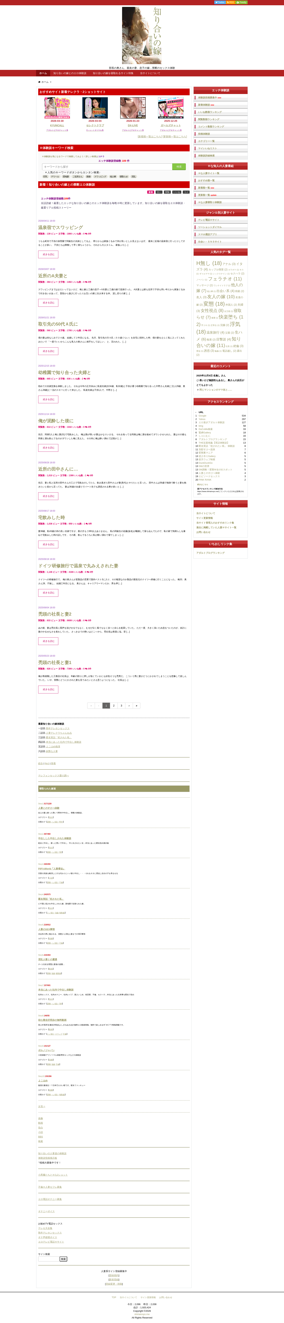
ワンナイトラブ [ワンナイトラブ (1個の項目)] (222, 285)
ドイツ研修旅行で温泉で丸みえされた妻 (78, 565)
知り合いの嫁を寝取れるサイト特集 (113, 73)
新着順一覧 (206, 188)
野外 (61, 822)
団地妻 (66, 176)
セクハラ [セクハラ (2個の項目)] (237, 273)
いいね (177, 192)
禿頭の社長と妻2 (54, 614)
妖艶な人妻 (52, 751)
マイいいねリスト (207, 148)
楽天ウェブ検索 (207, 459)
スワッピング (100, 176)
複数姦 (62, 913)
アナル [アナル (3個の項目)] (229, 264)
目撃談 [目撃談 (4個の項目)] (223, 339)
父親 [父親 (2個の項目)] (229, 332)
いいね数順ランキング (210, 112)
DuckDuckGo (206, 463)
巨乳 (45, 176)
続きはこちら (202, 484)
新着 (151, 192)
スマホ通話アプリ (207, 234)
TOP (114, 1297)
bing (201, 425)
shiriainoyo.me (142, 1314)
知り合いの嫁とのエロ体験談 (69, 73)
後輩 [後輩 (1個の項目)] (214, 318)
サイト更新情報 (204, 518)
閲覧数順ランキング (208, 119)
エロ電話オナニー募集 (50, 1199)
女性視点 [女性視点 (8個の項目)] (212, 310)
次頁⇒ (41, 1106)
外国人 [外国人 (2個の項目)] (231, 304)
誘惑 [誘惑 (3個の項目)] (209, 350)
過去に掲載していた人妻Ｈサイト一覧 (216, 527)
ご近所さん (78, 176)
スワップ (58, 1034)
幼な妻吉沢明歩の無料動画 (52, 1020)
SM (60, 852)
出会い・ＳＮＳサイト (210, 241)
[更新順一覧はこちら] (175, 136)
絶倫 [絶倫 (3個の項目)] (238, 346)
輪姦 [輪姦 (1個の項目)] (218, 351)
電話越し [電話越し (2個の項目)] (229, 350)
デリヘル (55, 176)
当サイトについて (150, 73)
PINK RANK (205, 479)
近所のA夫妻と (53, 275)
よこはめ (43, 1080)
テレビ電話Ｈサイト (208, 220)
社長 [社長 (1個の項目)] (229, 346)
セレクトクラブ (95, 125)
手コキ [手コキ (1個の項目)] (205, 325)
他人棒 (113, 176)
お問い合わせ (203, 532)
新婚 (88, 176)
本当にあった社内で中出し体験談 (63, 742)
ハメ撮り (55, 822)
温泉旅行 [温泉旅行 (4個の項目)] (215, 332)
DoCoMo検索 (206, 429)
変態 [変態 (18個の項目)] (214, 304)
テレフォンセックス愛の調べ (53, 775)
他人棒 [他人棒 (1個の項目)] (211, 291)
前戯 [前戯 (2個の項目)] (239, 291)
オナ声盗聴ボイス (47, 1237)
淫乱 (133, 176)
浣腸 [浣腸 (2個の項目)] (224, 325)
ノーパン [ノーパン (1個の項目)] (201, 280)
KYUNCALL (57, 125)
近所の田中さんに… (58, 469)
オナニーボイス (46, 1211)
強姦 (57, 913)
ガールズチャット (171, 125)
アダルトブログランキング (213, 439)
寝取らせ (124, 176)
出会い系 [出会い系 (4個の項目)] (225, 291)
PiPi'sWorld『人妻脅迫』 (51, 868)
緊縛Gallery (205, 432)
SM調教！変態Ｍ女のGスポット (215, 469)
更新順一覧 (207, 195)
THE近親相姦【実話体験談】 (214, 442)
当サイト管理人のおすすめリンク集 (215, 522)
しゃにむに (204, 435)
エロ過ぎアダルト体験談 (212, 422)
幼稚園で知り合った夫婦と (64, 372)
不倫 (61, 882)
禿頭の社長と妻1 (54, 662)
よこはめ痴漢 (53, 746)
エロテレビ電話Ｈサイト (51, 1241)
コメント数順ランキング (211, 126)
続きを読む (49, 254)
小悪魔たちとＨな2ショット (53, 1174)
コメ (186, 192)
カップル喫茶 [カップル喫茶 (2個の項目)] (217, 269)
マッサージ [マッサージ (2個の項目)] (204, 285)
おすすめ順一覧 (206, 180)
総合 (40, 763)
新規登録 (114, 1279)
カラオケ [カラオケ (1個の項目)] (233, 270)
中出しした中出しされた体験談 (54, 838)
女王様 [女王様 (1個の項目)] (228, 311)
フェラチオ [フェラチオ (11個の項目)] (225, 278)
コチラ (101, 156)
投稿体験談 (204, 134)
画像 (51, 939)
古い (159, 192)
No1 (47, 763)
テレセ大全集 (45, 1228)
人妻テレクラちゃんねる (59, 733)
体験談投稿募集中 (209, 97)
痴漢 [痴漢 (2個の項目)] (211, 339)
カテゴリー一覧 (206, 141)
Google (202, 415)
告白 (51, 817)
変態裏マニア (206, 452)
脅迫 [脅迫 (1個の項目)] (199, 351)
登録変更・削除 (114, 1284)
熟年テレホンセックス (58, 728)
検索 (179, 166)
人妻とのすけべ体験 (48, 808)
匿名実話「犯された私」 (59, 737)
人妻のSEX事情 (46, 929)
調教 (49, 822)
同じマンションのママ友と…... (215, 389)
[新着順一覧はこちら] (150, 136)
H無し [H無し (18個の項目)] (209, 263)
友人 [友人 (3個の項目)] (201, 297)
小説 (51, 878)
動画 (51, 969)
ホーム (43, 73)
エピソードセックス (209, 476)
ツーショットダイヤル (210, 227)
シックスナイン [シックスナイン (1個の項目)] (221, 274)
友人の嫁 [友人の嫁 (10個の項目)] (221, 296)
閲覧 (167, 192)
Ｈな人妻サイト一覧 (208, 173)
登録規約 (114, 1275)
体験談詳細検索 (206, 155)
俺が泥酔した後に (56, 420)
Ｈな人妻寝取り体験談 (210, 202)
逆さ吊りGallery (207, 456)
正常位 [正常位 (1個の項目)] (215, 325)
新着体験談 (206, 105)
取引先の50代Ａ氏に (58, 324)
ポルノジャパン (46, 1050)
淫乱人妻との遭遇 (47, 959)
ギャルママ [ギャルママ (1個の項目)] (205, 274)
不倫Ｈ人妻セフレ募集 (50, 1187)
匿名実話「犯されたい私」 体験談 (217, 446)
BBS (40, 1136)
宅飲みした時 (51, 517)
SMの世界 (204, 466)
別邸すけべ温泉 (207, 449)
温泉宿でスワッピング (60, 227)
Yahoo (202, 419)
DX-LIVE (133, 125)
